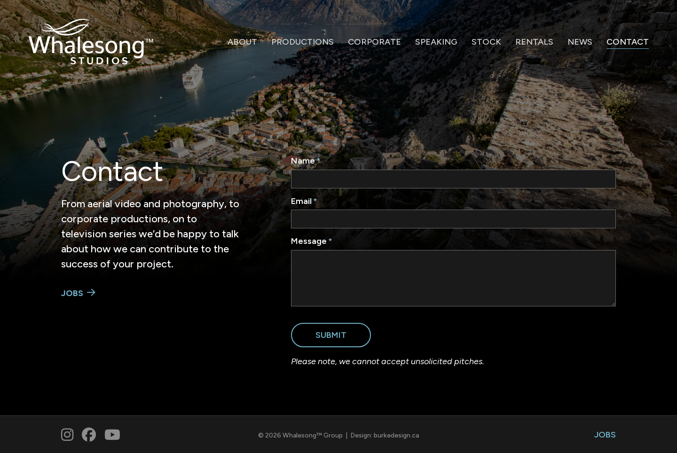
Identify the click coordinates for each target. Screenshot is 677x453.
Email (301, 201)
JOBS (72, 293)
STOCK (486, 42)
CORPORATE (374, 42)
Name (303, 161)
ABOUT (242, 42)
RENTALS (534, 42)
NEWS (579, 42)
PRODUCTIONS (302, 42)
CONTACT (627, 42)
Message (309, 241)
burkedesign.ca (396, 435)
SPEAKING (436, 42)
